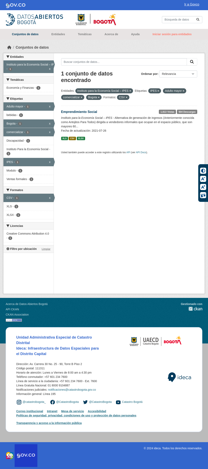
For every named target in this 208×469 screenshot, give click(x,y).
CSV (72, 138)
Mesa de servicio (72, 411)
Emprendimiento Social (79, 112)
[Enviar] (198, 19)
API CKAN (12, 309)
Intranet (52, 411)
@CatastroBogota (67, 401)
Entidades (58, 34)
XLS (64, 138)
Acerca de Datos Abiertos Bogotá (27, 304)
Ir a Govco (191, 4)
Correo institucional (29, 411)
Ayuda (135, 34)
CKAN (191, 309)
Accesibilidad (97, 411)
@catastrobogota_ (34, 401)
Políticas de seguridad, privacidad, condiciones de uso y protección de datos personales (76, 415)
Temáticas (85, 34)
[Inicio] (9, 47)
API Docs (141, 152)
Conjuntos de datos (25, 34)
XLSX (80, 138)
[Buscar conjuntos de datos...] (182, 19)
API (128, 152)
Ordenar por (149, 73)
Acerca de (111, 34)
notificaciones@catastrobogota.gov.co (72, 389)
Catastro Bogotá (132, 401)
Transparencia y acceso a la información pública (49, 423)
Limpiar (46, 249)
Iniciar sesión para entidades (172, 34)
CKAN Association (17, 314)
